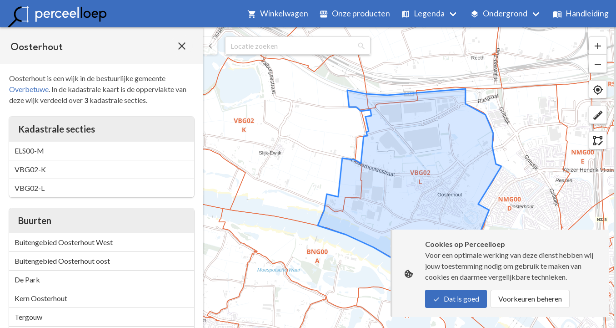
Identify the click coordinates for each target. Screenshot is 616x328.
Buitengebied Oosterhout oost (62, 260)
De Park (27, 279)
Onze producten (354, 13)
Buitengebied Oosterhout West (64, 242)
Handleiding (581, 13)
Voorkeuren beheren (530, 298)
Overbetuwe (29, 89)
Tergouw (28, 317)
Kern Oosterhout (41, 298)
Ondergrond (498, 13)
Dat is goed (456, 298)
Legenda (423, 13)
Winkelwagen (277, 13)
